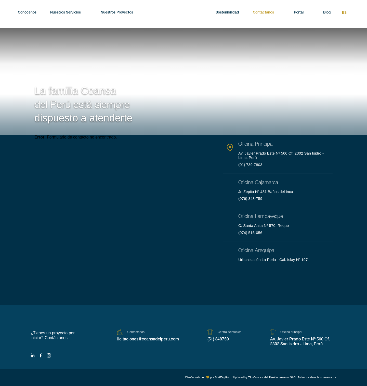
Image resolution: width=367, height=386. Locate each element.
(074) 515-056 (250, 232)
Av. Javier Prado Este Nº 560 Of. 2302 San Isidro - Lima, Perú (300, 342)
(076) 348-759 (250, 198)
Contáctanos (263, 13)
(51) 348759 (218, 340)
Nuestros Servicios (65, 13)
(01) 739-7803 (250, 164)
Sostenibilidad (227, 13)
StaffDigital (222, 377)
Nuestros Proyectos (117, 13)
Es (344, 13)
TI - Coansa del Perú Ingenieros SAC (272, 377)
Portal (299, 13)
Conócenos (27, 13)
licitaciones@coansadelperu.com (148, 340)
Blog (327, 13)
